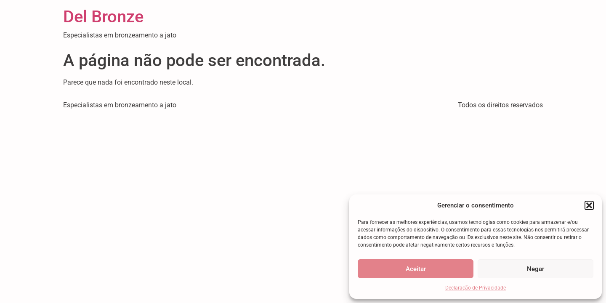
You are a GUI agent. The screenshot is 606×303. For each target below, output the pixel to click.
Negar (535, 269)
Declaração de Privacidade (475, 288)
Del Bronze (103, 17)
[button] (589, 205)
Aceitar (416, 269)
